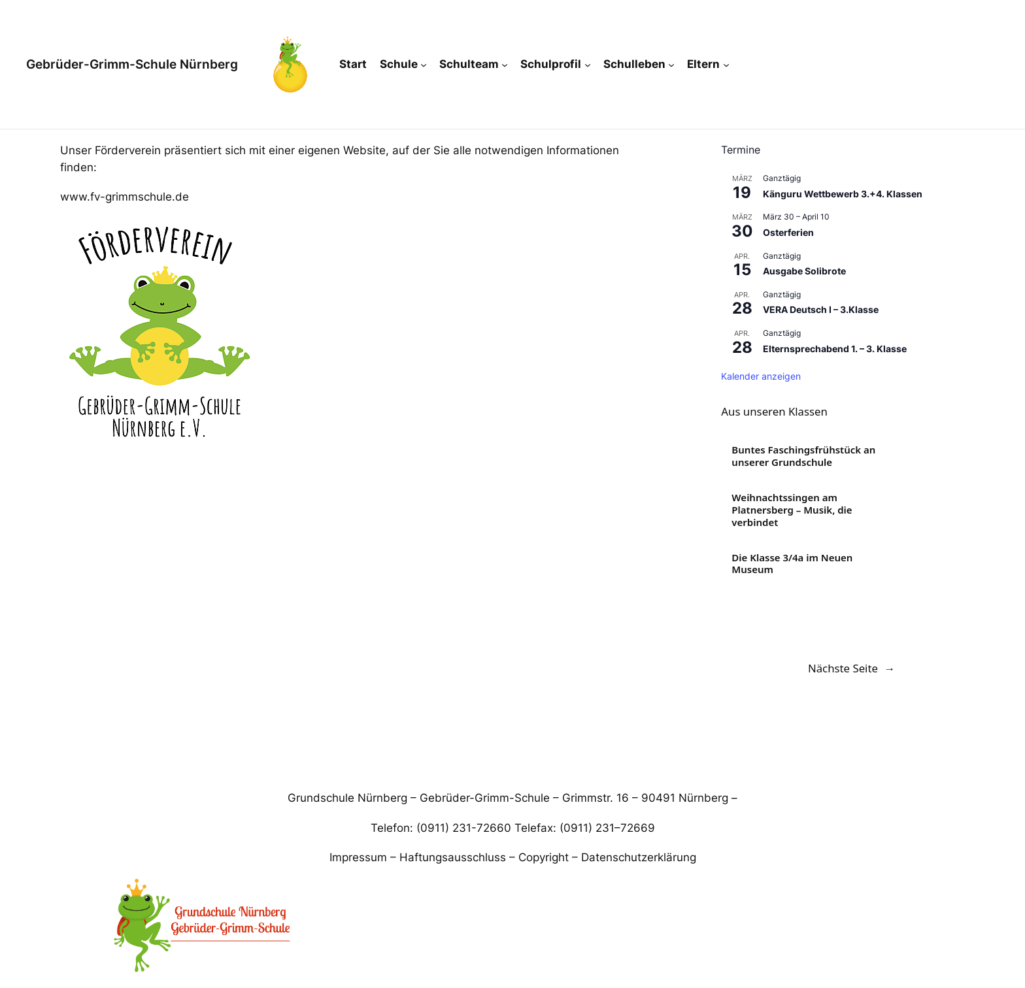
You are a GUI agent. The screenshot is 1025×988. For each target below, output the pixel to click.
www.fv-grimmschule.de (124, 196)
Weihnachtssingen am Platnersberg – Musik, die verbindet (791, 509)
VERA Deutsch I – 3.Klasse (821, 309)
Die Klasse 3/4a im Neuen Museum (791, 564)
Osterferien (788, 232)
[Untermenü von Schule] (423, 64)
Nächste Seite (851, 668)
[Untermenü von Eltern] (726, 64)
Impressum (358, 857)
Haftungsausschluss (452, 857)
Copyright (543, 857)
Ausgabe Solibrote (804, 270)
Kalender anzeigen (761, 376)
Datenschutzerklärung (638, 857)
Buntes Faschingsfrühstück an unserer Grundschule (803, 456)
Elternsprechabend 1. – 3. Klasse (835, 348)
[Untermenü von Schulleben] (671, 64)
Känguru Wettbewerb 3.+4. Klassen (842, 193)
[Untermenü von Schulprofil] (587, 64)
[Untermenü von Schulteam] (504, 64)
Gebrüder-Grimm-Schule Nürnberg (132, 64)
